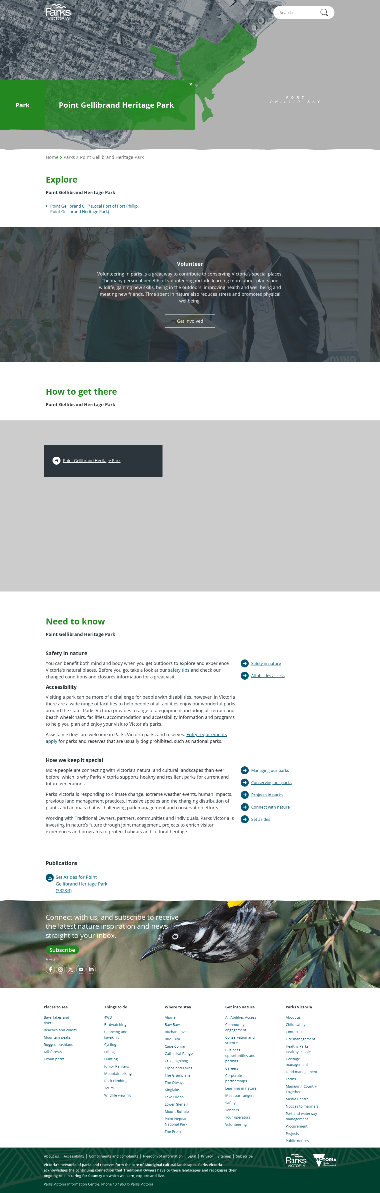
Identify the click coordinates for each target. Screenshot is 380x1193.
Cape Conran (175, 1046)
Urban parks (54, 1059)
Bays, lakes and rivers (56, 1020)
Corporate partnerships (236, 1078)
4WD (108, 1017)
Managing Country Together (301, 1089)
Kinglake (172, 1089)
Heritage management (297, 1062)
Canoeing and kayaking (116, 1034)
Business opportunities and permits (240, 1055)
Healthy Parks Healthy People (298, 1049)
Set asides (260, 819)
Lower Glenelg (176, 1104)
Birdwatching (115, 1024)
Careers (231, 1068)
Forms (291, 1079)
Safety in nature (266, 663)
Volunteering (236, 1124)
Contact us (295, 1031)
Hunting (111, 1059)
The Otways (174, 1082)
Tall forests (53, 1051)
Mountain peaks (57, 1037)
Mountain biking (118, 1073)
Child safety (296, 1024)
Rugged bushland (59, 1044)
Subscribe (62, 949)
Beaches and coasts (60, 1030)
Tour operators (237, 1117)
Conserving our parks (271, 782)
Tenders (232, 1110)
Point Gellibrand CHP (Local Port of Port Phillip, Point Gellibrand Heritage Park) (94, 208)
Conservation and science (240, 1040)
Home (52, 157)
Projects (292, 1133)
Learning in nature (240, 1088)
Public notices (297, 1140)
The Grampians (177, 1075)
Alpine (170, 1017)
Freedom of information (163, 1156)
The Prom (173, 1131)
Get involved (190, 321)
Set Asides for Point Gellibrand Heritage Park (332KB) (81, 884)
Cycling (110, 1044)
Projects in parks (267, 795)
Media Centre (297, 1099)
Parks (69, 157)
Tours (109, 1088)
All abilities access (268, 675)
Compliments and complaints (113, 1156)
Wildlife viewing (117, 1095)
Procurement (297, 1126)
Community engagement (235, 1027)
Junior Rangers (116, 1066)
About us (293, 1017)
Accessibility (74, 1156)
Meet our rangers (239, 1095)
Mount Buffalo (177, 1111)
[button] (324, 12)
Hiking (109, 1051)
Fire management (300, 1039)
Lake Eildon (174, 1097)
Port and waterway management (301, 1116)
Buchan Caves (176, 1031)
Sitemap (224, 1156)
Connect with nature (270, 807)
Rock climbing (116, 1080)
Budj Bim (172, 1039)
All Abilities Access (240, 1017)
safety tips (179, 670)
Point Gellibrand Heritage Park (112, 157)
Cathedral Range (179, 1053)
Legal (192, 1156)
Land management (301, 1071)
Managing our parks (270, 770)
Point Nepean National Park (176, 1121)
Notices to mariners (302, 1106)
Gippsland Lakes (178, 1068)
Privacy (51, 959)
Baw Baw (172, 1024)
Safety (230, 1102)
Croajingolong (176, 1060)
